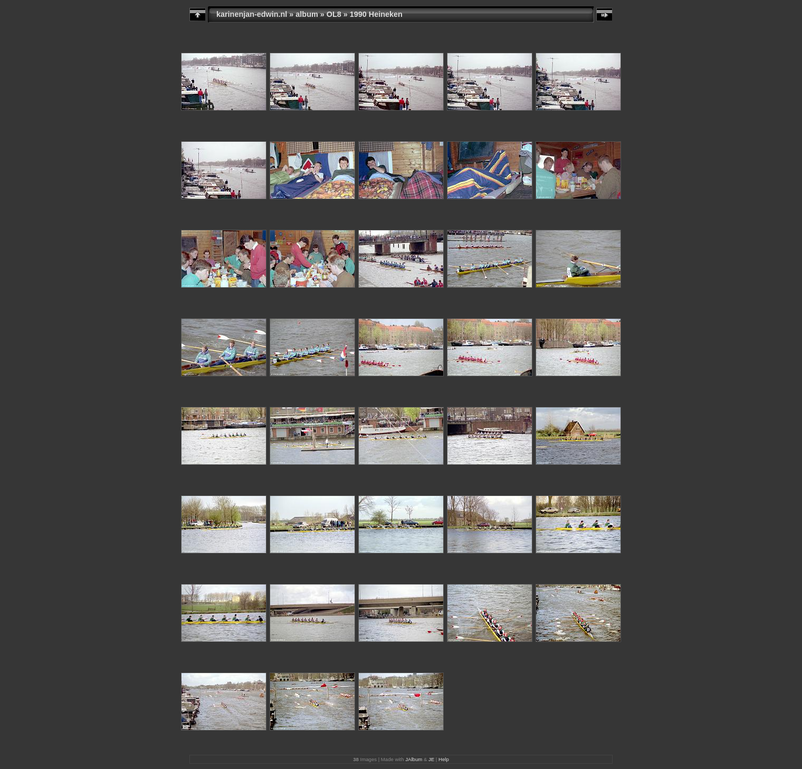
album (306, 14)
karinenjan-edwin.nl (251, 14)
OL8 (334, 14)
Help (443, 759)
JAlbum (413, 759)
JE (431, 759)
